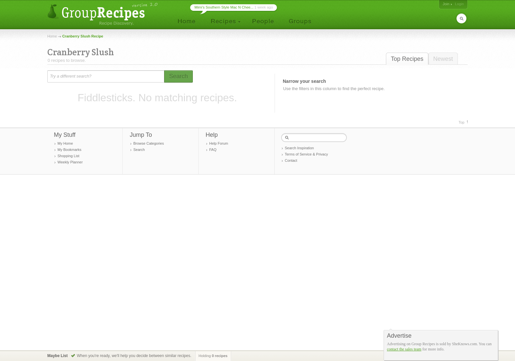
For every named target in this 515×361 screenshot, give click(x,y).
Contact (291, 160)
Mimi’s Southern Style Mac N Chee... (224, 7)
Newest (443, 59)
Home (52, 36)
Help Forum (218, 143)
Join (446, 4)
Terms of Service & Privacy (306, 154)
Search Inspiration (299, 148)
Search (139, 150)
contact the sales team (404, 349)
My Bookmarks (69, 150)
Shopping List (68, 156)
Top (461, 122)
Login (459, 4)
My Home (65, 143)
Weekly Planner (70, 162)
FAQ (212, 150)
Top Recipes (407, 59)
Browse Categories (148, 143)
